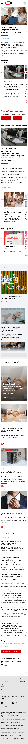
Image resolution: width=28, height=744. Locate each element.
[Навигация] (2, 2)
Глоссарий (23, 684)
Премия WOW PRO (13, 683)
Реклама (22, 681)
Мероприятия (5, 692)
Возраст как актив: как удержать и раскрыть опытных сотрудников (11, 29)
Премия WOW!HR (13, 679)
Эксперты (3, 689)
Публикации (5, 38)
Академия (13, 687)
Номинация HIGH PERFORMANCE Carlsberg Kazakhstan (12, 297)
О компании (23, 678)
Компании (4, 686)
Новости (3, 678)
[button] (25, 3)
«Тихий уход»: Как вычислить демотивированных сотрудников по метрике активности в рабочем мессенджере (12, 154)
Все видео (14, 355)
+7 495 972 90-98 (7, 699)
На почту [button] (17, 118)
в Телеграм (6, 118)
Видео (2, 684)
